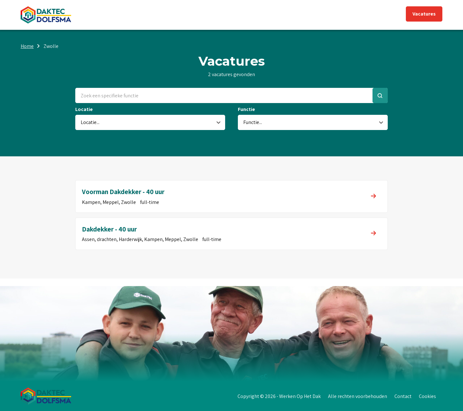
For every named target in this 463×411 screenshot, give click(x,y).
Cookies (427, 396)
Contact (403, 396)
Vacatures (424, 13)
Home (27, 46)
